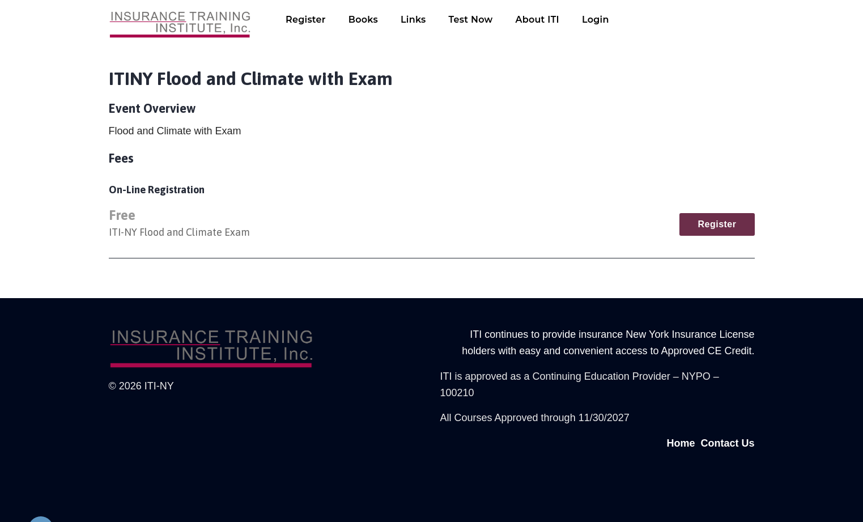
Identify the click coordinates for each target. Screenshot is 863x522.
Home (680, 443)
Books (363, 19)
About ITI (537, 19)
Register (306, 19)
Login (595, 19)
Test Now (471, 19)
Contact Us (727, 443)
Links (413, 19)
